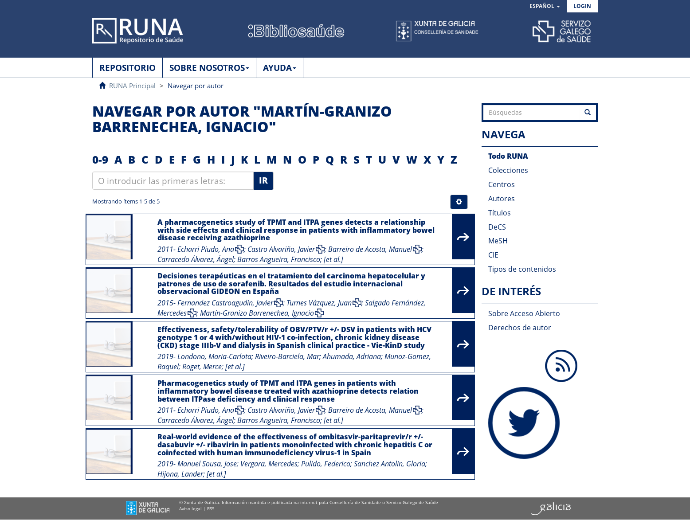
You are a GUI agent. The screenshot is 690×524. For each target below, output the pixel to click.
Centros (501, 184)
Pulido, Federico (325, 464)
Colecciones (508, 170)
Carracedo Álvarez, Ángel (195, 259)
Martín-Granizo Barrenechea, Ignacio (257, 313)
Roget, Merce (202, 366)
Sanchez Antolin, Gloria (389, 464)
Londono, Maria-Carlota (214, 356)
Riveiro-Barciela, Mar (287, 356)
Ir (263, 180)
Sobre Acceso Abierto (524, 313)
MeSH (498, 241)
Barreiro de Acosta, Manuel (370, 249)
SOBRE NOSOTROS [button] (209, 68)
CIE (493, 255)
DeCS (497, 227)
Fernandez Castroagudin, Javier (225, 303)
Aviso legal (190, 508)
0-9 (100, 159)
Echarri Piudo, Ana (205, 249)
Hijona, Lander (180, 474)
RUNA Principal (132, 85)
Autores (501, 198)
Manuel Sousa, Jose (207, 464)
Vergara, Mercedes (269, 464)
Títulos (499, 213)
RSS (210, 508)
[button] (545, 6)
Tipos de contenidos (522, 269)
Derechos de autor (519, 327)
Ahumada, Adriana (352, 356)
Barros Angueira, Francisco (278, 259)
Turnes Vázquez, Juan (319, 303)
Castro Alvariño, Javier (281, 249)
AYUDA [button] (279, 68)
